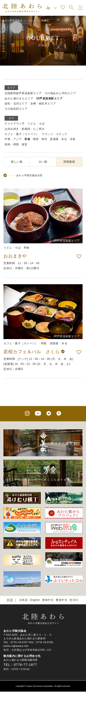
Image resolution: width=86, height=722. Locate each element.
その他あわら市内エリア (60, 93)
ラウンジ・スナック (54, 134)
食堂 (24, 144)
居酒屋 (54, 139)
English (35, 600)
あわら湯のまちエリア (19, 98)
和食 (27, 139)
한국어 (74, 600)
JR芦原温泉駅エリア (49, 98)
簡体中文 (48, 600)
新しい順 (16, 161)
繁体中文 (61, 600)
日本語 (23, 600)
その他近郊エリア (16, 108)
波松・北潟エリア (16, 103)
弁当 (64, 139)
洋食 (72, 139)
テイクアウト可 (15, 123)
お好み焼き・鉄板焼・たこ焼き (25, 128)
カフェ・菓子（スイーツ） (22, 134)
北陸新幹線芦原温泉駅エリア (23, 93)
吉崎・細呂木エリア (43, 103)
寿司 (44, 139)
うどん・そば (36, 123)
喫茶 (36, 139)
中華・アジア (13, 139)
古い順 (43, 161)
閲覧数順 (69, 161)
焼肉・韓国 (12, 144)
